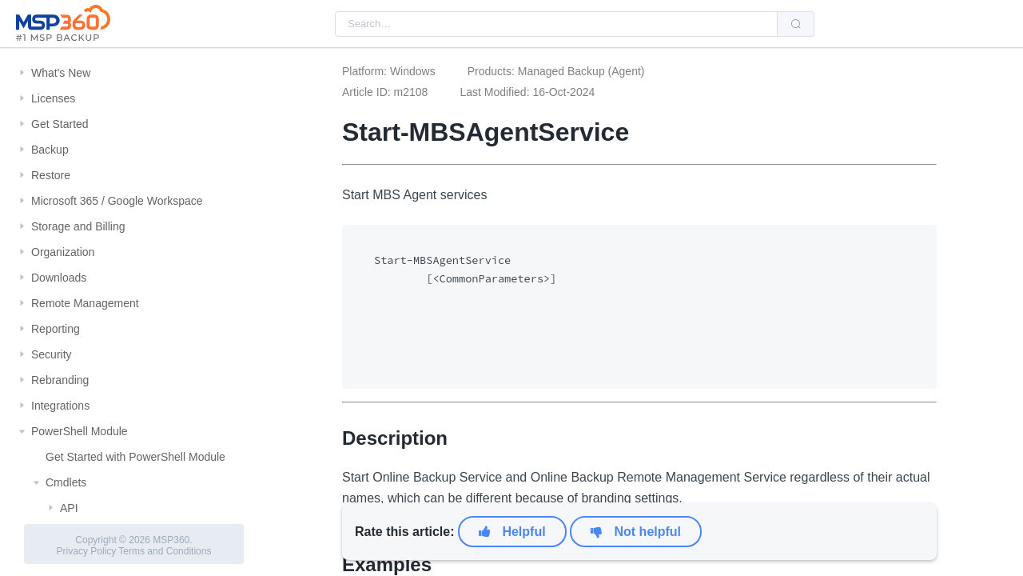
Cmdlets (66, 482)
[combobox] (556, 24)
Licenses (53, 98)
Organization (62, 252)
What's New (60, 72)
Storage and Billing (78, 226)
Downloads (58, 277)
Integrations (60, 405)
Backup (50, 149)
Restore (50, 175)
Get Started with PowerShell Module (135, 456)
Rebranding (60, 380)
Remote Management (85, 303)
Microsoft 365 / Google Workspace (117, 200)
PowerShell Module (79, 431)
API (69, 508)
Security (51, 354)
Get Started (60, 124)
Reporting (55, 328)
